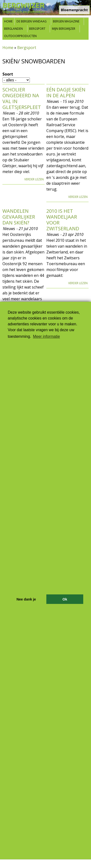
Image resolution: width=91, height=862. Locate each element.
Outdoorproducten (20, 36)
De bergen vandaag (32, 21)
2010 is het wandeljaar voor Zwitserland (62, 220)
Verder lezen (34, 179)
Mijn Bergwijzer (63, 29)
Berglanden (13, 29)
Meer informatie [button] (46, 336)
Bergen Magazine (66, 21)
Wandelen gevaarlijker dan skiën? (18, 217)
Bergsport (37, 29)
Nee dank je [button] (26, 599)
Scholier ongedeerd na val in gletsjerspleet (21, 98)
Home (8, 21)
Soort (7, 74)
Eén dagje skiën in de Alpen (65, 92)
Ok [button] (64, 599)
